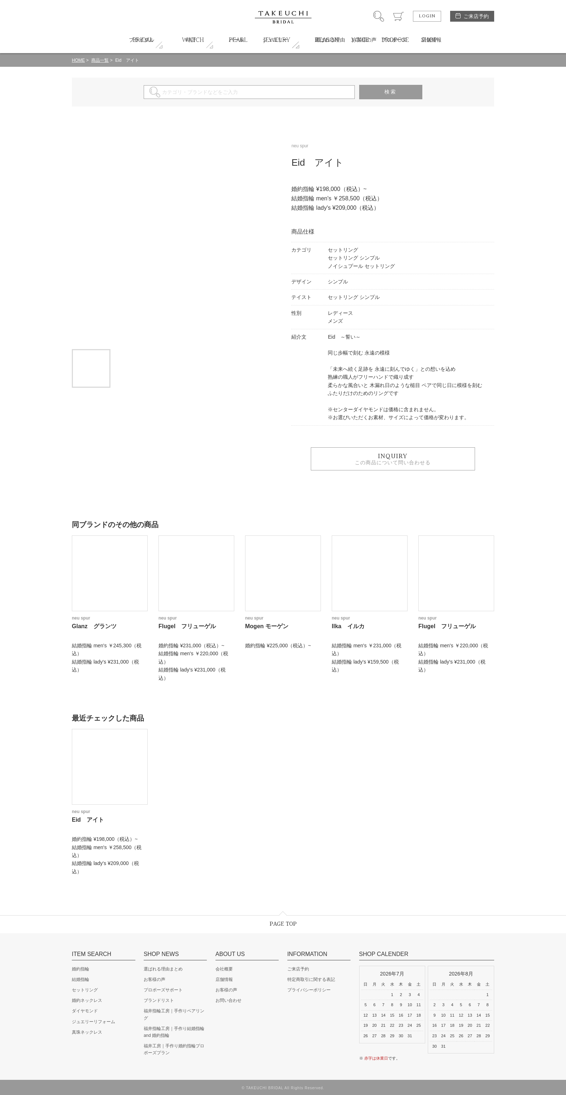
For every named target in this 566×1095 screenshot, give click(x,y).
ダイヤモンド (85, 1010)
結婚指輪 (80, 979)
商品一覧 (100, 60)
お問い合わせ (228, 1000)
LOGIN (427, 16)
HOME (78, 60)
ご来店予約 (476, 16)
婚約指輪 (80, 969)
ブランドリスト (159, 1000)
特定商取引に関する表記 (311, 979)
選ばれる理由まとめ (163, 969)
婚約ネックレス (87, 1000)
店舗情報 (224, 979)
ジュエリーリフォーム (93, 1021)
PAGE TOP (283, 924)
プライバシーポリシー (309, 989)
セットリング (85, 989)
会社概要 (224, 969)
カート (398, 16)
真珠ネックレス (87, 1032)
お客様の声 (154, 979)
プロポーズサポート (163, 989)
